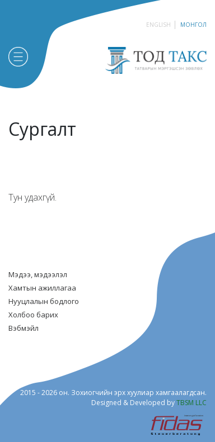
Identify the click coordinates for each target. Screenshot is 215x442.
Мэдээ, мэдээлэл (37, 274)
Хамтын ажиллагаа (42, 288)
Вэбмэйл (23, 328)
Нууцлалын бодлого (43, 301)
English (158, 24)
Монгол (193, 24)
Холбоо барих (33, 315)
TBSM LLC (191, 402)
